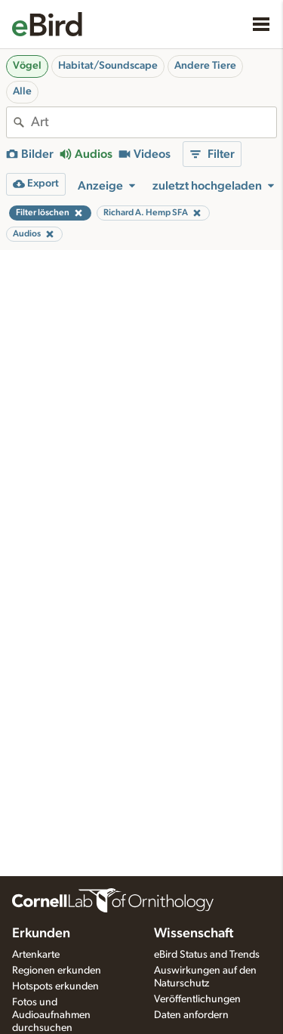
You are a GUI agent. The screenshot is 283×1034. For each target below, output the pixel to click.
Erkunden (41, 933)
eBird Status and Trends (207, 954)
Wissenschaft (193, 933)
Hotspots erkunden (55, 986)
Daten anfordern (191, 1015)
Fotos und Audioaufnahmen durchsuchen (51, 1015)
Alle (22, 91)
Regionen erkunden (56, 970)
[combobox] (153, 122)
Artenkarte (36, 954)
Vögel (27, 65)
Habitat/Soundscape (108, 65)
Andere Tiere (205, 65)
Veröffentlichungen (197, 999)
